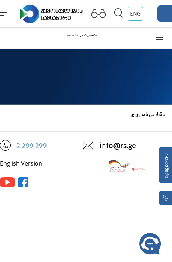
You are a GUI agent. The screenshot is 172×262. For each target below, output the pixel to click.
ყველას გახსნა (148, 114)
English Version (21, 163)
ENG (135, 13)
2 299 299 (31, 145)
